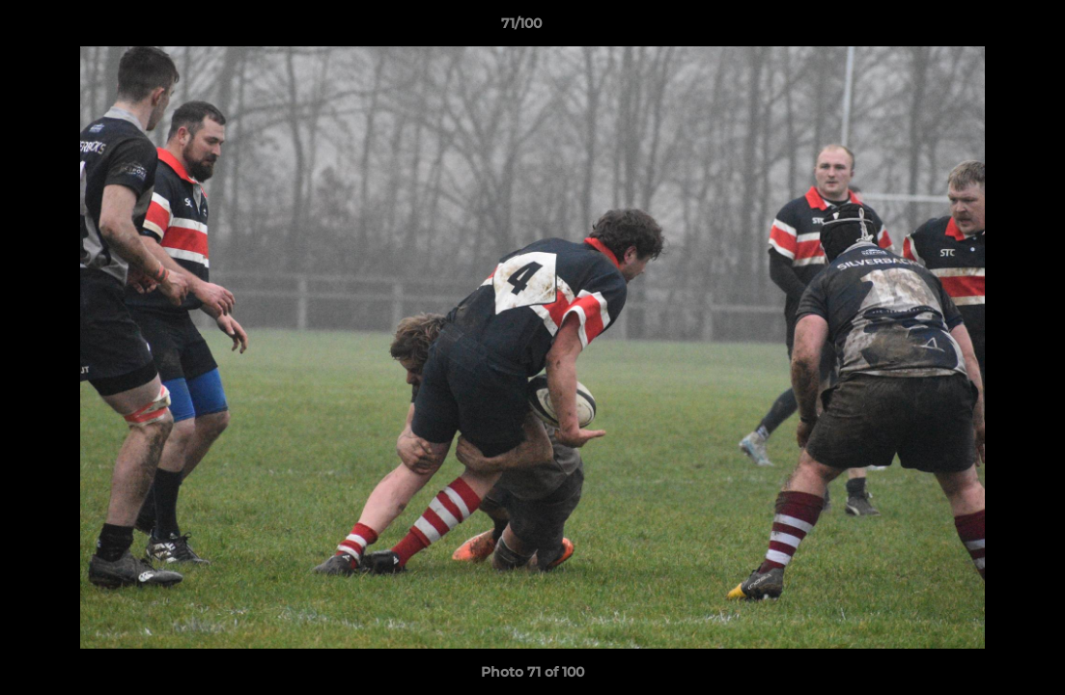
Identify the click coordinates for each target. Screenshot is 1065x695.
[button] (983, 28)
